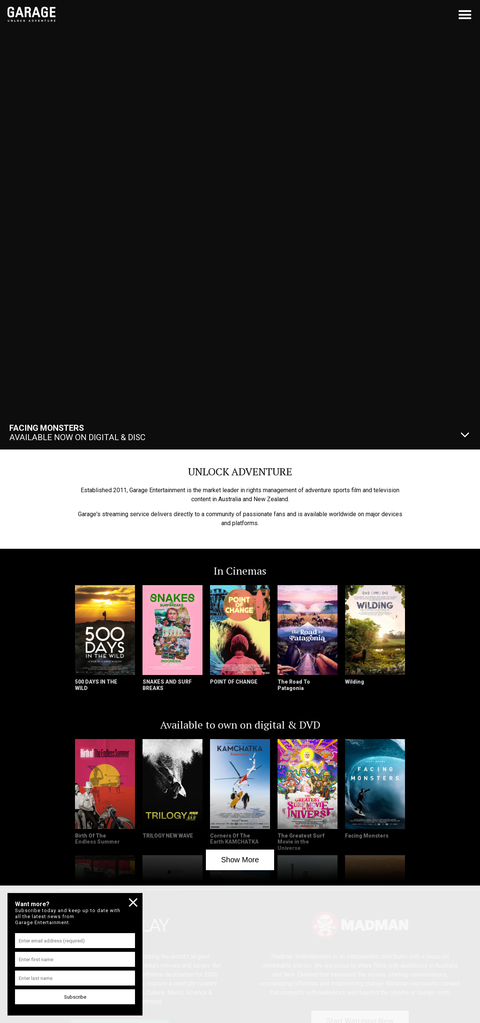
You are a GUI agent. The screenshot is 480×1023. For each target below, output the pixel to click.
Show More (240, 860)
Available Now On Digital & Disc (77, 432)
